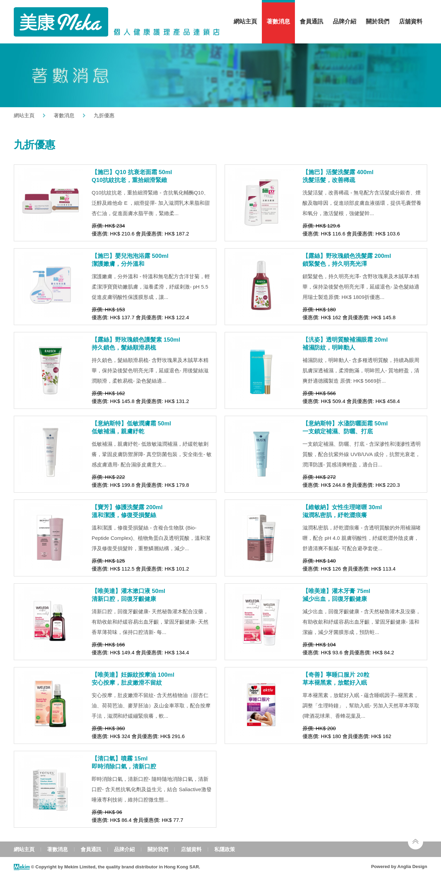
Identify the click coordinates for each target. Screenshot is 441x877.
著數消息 (278, 21)
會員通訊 (311, 21)
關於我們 (377, 21)
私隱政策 (224, 849)
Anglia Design (412, 866)
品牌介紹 (344, 21)
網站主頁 (245, 21)
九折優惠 (104, 115)
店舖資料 (410, 21)
